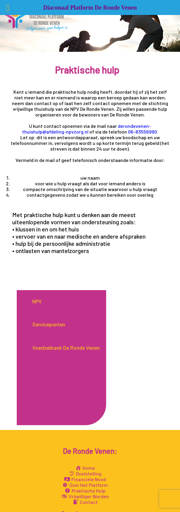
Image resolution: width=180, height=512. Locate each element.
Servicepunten (48, 324)
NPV (37, 301)
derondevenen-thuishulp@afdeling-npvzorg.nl (86, 128)
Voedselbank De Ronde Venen (66, 348)
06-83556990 (142, 131)
